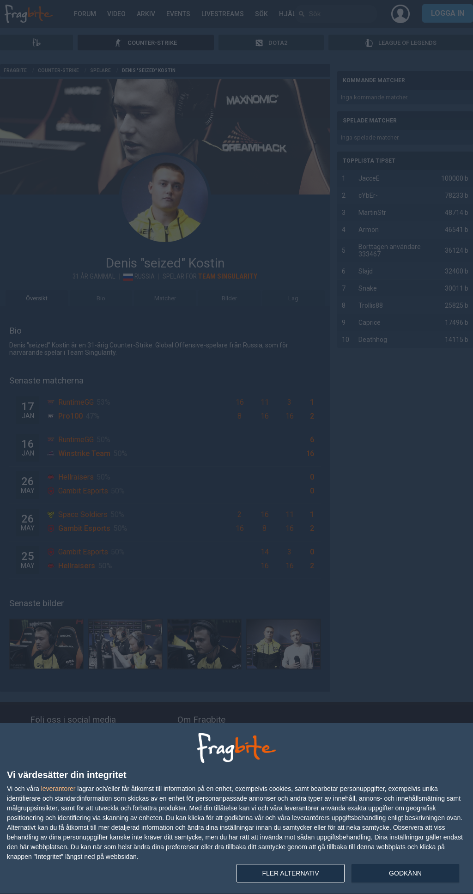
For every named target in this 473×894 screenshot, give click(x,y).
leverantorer (58, 788)
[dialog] (236, 809)
